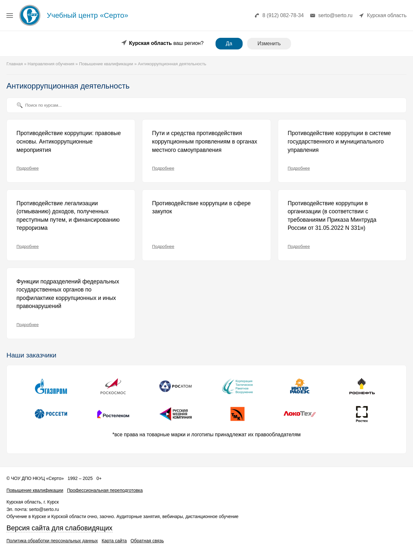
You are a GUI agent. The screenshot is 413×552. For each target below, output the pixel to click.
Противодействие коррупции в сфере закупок (201, 207)
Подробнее (27, 168)
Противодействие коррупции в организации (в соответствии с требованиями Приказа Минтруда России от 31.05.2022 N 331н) (332, 215)
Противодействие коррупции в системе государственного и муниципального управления (339, 141)
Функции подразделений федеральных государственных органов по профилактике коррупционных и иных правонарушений (67, 294)
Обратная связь (147, 540)
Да (229, 43)
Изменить (269, 43)
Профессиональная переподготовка (105, 490)
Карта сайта (114, 540)
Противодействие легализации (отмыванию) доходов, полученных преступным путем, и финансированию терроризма (68, 215)
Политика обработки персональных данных (52, 540)
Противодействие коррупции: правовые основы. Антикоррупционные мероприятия (68, 141)
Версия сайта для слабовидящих (59, 528)
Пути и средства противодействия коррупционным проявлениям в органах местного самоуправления (204, 141)
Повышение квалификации (34, 490)
